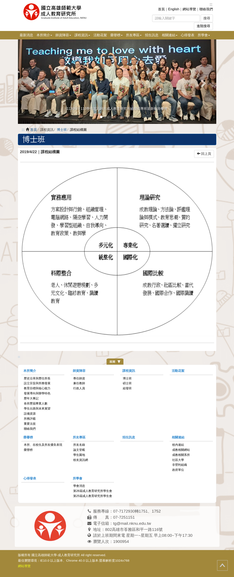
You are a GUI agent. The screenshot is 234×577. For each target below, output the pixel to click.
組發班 (127, 388)
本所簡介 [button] (44, 35)
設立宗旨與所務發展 (37, 383)
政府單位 (178, 469)
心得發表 (187, 35)
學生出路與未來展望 (37, 408)
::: (211, 4)
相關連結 (178, 437)
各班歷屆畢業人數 (35, 403)
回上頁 (204, 153)
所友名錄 (79, 444)
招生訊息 (151, 35)
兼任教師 (79, 383)
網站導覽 (189, 9)
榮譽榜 (28, 437)
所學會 (77, 478)
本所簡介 (29, 370)
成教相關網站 (181, 449)
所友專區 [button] (134, 35)
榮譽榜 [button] (116, 35)
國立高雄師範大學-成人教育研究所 (55, 555)
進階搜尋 (203, 26)
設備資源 (30, 413)
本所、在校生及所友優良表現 (43, 444)
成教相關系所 (181, 455)
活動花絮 (100, 35)
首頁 (161, 9)
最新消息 (26, 35)
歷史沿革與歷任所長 (37, 378)
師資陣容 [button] (63, 35)
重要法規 (30, 423)
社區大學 (178, 460)
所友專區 (79, 437)
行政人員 (79, 388)
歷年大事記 (31, 398)
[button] (33, 81)
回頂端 (222, 565)
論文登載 (79, 449)
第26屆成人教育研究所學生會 (92, 491)
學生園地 (79, 455)
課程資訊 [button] (82, 35)
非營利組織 (179, 464)
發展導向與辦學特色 (37, 393)
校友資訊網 (80, 460)
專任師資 (79, 378)
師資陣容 (79, 370)
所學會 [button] (204, 35)
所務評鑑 (30, 418)
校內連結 (178, 444)
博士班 (62, 129)
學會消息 (79, 485)
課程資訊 (128, 370)
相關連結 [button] (169, 35)
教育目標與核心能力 (37, 388)
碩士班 (127, 383)
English (173, 9)
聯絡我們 (206, 9)
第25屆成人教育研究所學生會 (92, 496)
